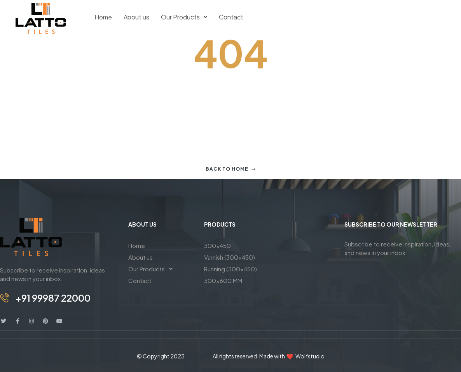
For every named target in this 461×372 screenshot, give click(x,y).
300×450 (217, 245)
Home (103, 17)
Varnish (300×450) (229, 257)
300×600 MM (223, 280)
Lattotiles (197, 356)
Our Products (184, 17)
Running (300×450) (230, 268)
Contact (231, 17)
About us (136, 17)
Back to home (231, 169)
